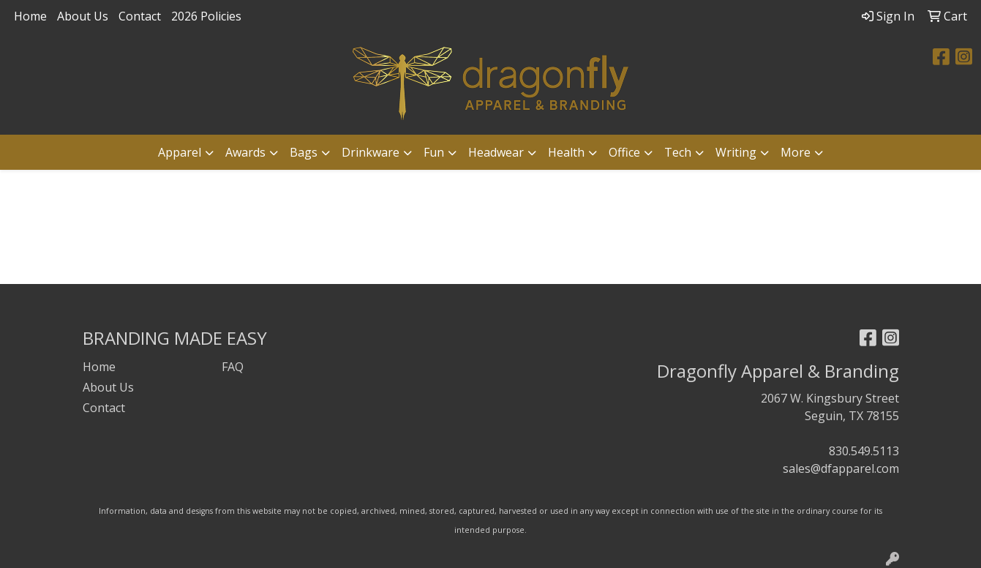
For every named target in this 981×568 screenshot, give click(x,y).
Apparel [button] (179, 152)
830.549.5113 (864, 451)
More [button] (796, 152)
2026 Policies (206, 16)
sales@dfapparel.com (841, 468)
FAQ (233, 367)
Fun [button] (434, 152)
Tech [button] (677, 152)
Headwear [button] (496, 152)
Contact (140, 16)
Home (30, 16)
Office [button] (624, 152)
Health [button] (566, 152)
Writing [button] (735, 152)
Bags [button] (303, 152)
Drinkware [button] (370, 152)
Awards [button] (245, 152)
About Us (82, 16)
